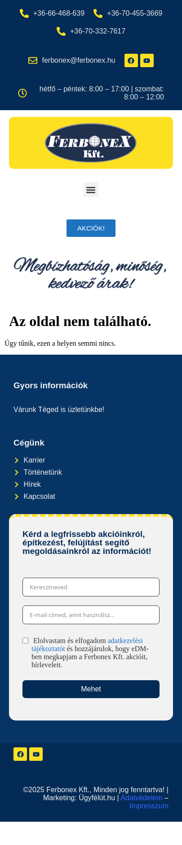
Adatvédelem (141, 798)
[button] (91, 189)
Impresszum (149, 806)
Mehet (91, 689)
